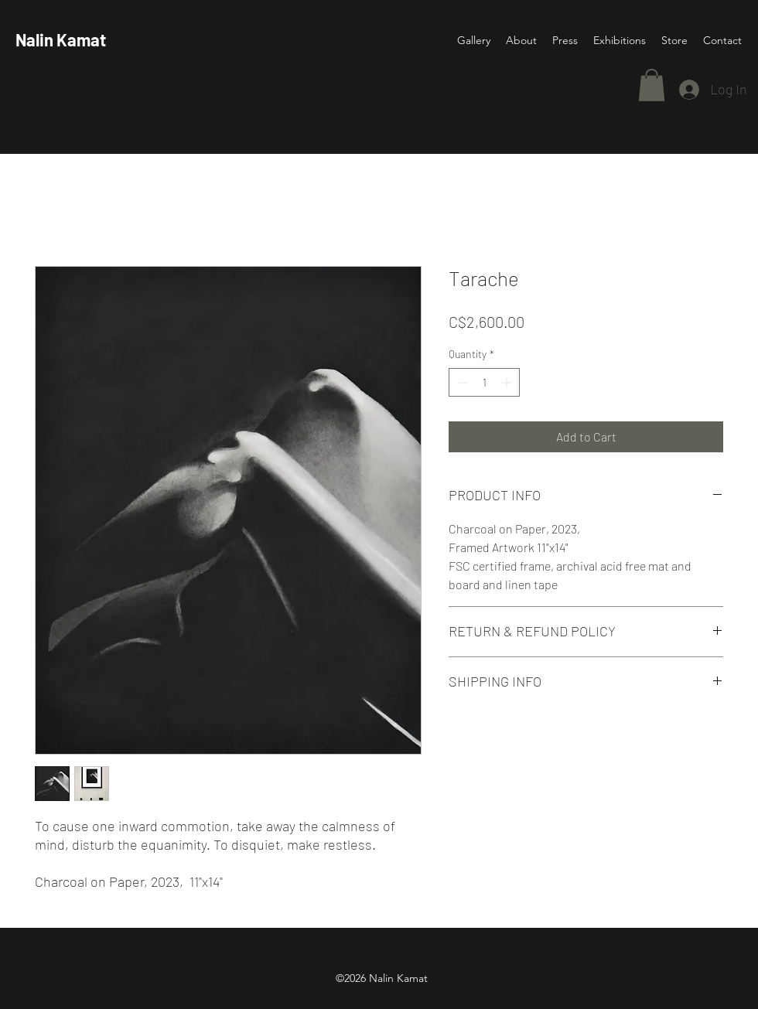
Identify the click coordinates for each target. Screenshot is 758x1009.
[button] (651, 85)
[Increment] (507, 382)
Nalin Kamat (60, 39)
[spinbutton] (484, 382)
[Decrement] (460, 382)
